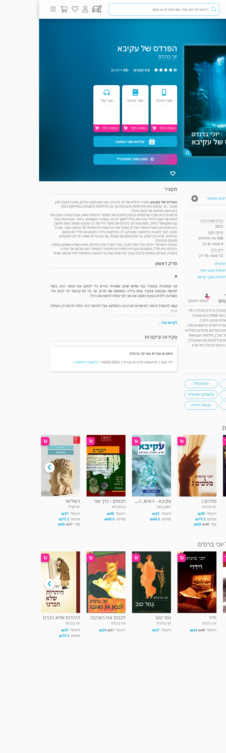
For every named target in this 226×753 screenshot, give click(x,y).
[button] (96, 159)
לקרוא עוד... (129, 323)
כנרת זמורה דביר (172, 221)
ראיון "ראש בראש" (202, 355)
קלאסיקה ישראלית (162, 394)
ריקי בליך (177, 250)
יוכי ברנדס (128, 56)
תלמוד (197, 384)
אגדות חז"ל (162, 384)
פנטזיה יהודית (162, 405)
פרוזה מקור (200, 27)
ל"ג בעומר (197, 405)
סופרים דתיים (197, 394)
